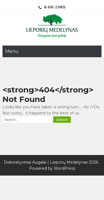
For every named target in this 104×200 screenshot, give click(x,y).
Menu (12, 51)
